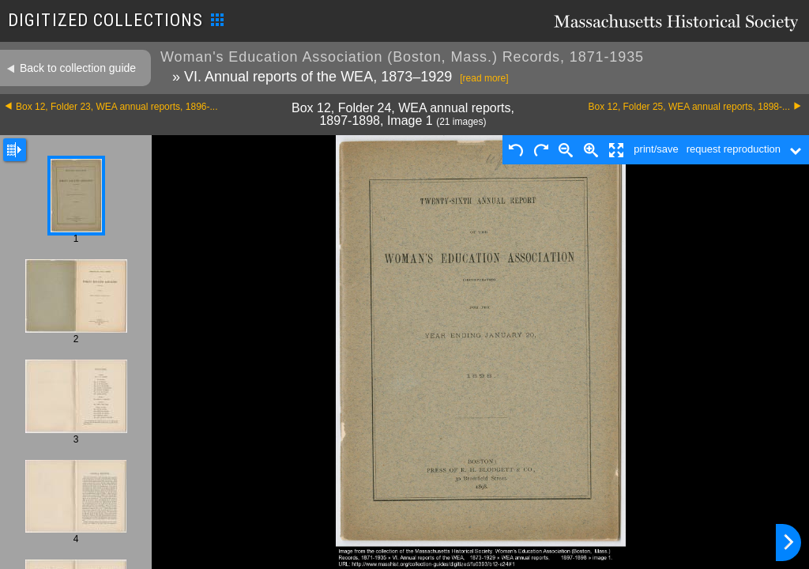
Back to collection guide (78, 68)
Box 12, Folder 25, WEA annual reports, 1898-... (689, 106)
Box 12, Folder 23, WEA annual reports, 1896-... (116, 106)
